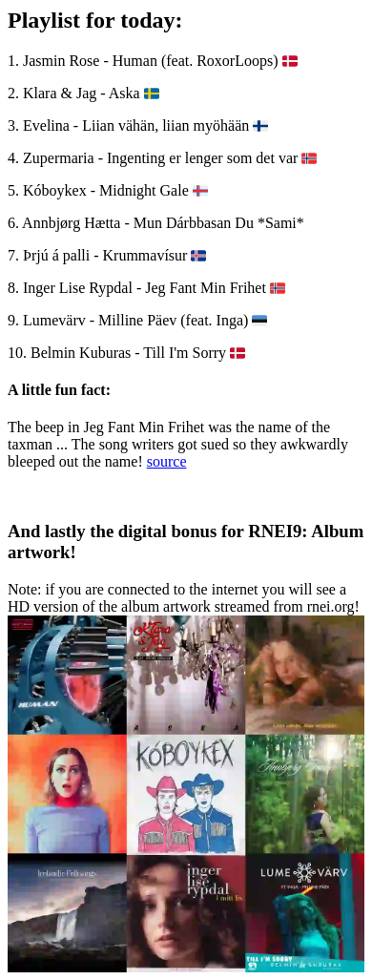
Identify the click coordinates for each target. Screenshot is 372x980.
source (167, 461)
